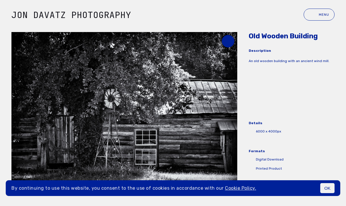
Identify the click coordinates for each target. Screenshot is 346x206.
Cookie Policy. (240, 188)
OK (327, 188)
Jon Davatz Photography (71, 15)
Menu (319, 14)
